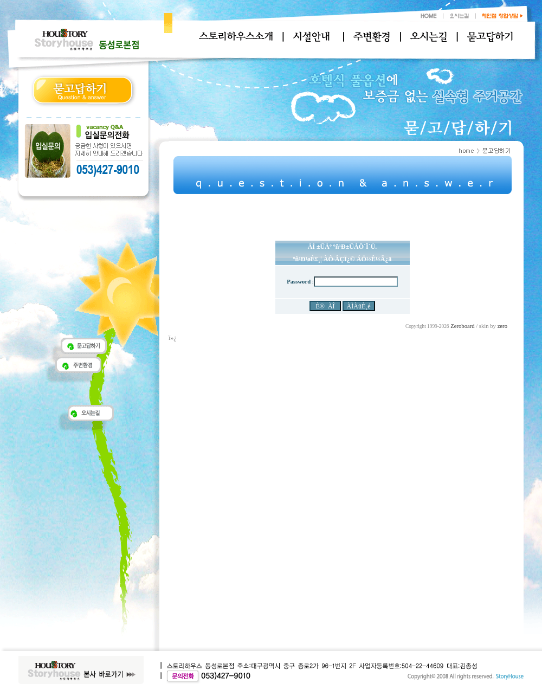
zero (502, 326)
